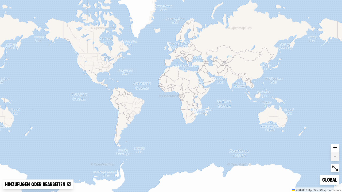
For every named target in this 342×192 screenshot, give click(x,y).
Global (330, 179)
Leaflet (298, 189)
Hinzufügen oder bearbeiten (38, 184)
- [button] (335, 157)
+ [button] (335, 148)
